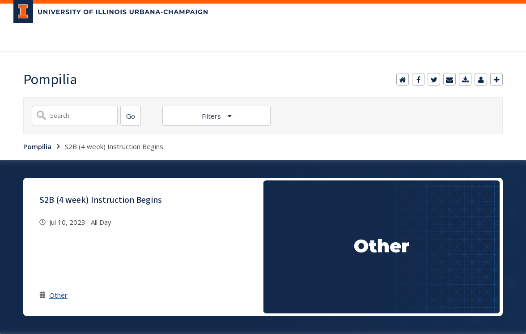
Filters (212, 115)
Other (58, 295)
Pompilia (37, 146)
